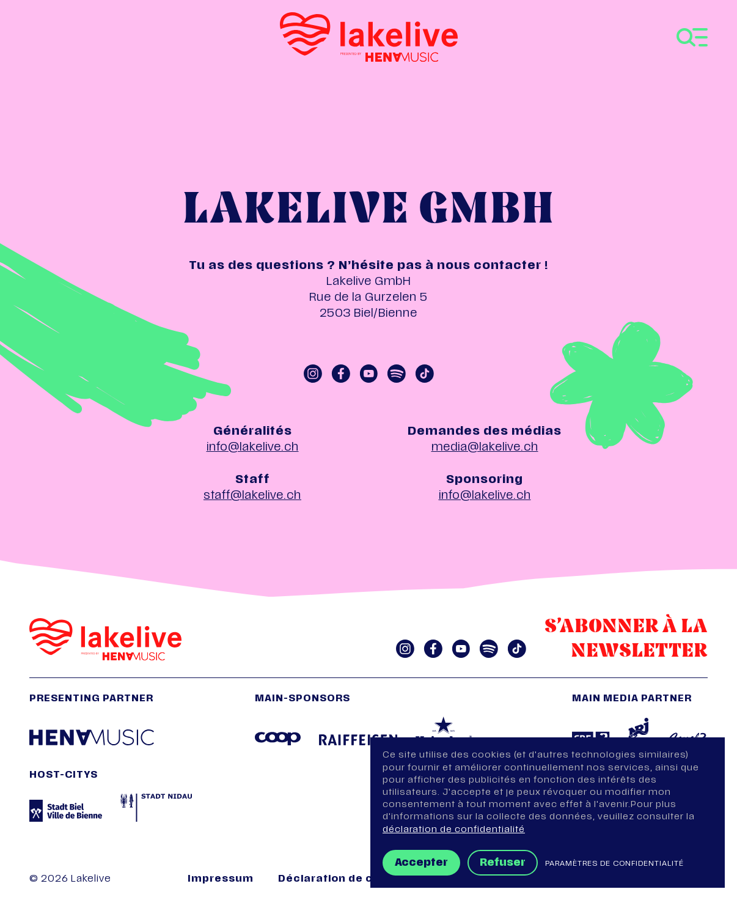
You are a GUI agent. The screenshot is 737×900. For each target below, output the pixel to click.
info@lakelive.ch (253, 448)
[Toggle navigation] (692, 37)
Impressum (221, 879)
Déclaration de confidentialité (365, 879)
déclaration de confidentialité (454, 830)
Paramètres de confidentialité (614, 864)
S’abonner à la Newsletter (626, 640)
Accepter (421, 863)
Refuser (503, 863)
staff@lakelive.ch (252, 496)
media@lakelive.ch (484, 448)
